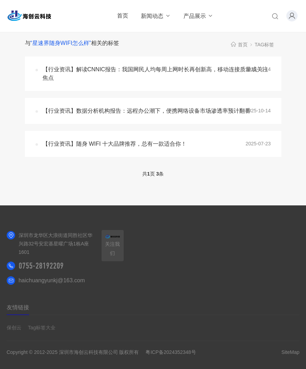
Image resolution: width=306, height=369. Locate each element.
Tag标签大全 (42, 327)
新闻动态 (156, 16)
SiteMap (290, 352)
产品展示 (198, 16)
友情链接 (18, 307)
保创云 (14, 327)
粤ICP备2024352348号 (170, 352)
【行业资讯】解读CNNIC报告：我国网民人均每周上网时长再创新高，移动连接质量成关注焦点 (155, 73)
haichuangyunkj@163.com (52, 280)
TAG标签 (264, 44)
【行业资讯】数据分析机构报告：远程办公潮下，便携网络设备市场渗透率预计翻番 (146, 111)
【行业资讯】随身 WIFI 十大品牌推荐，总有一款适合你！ (115, 144)
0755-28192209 (41, 265)
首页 (122, 16)
